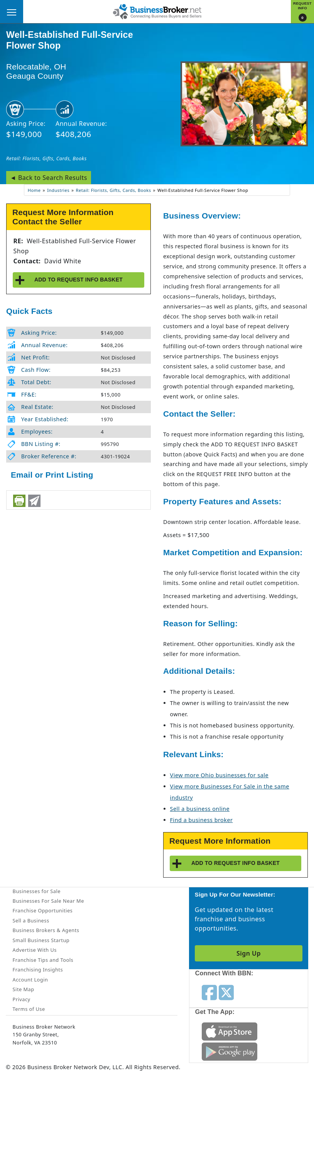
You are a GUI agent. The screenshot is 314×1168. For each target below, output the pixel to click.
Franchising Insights (38, 969)
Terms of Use (29, 1008)
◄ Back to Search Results (48, 177)
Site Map (23, 989)
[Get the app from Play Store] (229, 1051)
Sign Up (248, 953)
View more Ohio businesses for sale (219, 775)
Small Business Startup (41, 940)
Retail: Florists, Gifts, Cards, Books (46, 158)
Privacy (21, 999)
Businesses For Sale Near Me (48, 900)
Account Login (30, 979)
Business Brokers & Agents (46, 930)
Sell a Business (31, 920)
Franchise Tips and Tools (43, 959)
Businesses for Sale (37, 891)
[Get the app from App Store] (229, 1030)
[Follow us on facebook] (209, 991)
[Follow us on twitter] (226, 991)
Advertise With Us (35, 949)
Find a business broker (201, 820)
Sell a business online (200, 808)
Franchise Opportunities (43, 910)
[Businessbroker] (157, 11)
